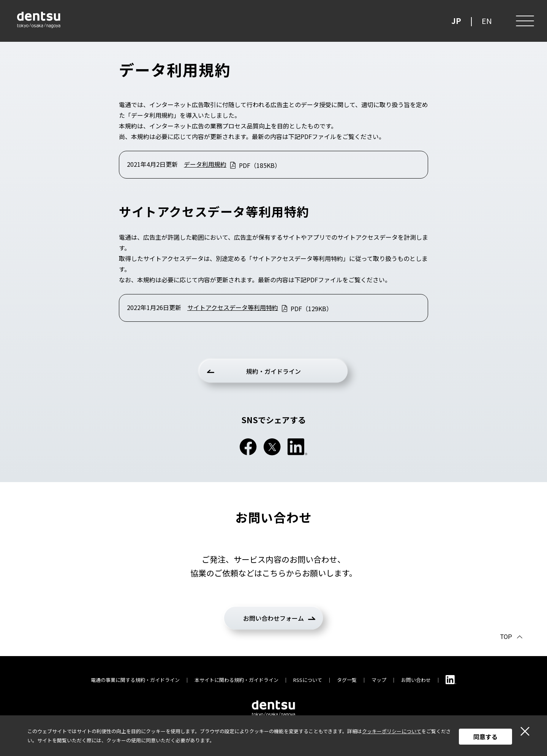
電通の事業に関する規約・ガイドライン (135, 679)
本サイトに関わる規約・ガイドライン (236, 679)
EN (487, 20)
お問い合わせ (416, 679)
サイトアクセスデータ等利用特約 (232, 307)
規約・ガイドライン (273, 371)
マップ (379, 679)
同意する (485, 736)
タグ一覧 (347, 679)
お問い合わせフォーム (273, 618)
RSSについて (307, 679)
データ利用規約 (205, 164)
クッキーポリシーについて (391, 731)
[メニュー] (524, 21)
